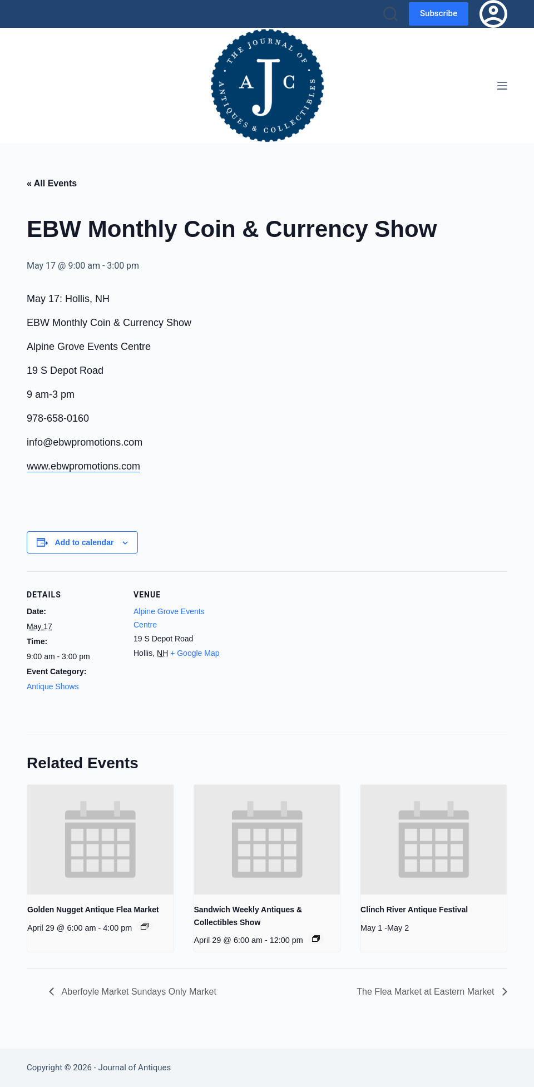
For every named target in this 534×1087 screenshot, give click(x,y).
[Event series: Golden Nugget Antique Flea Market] (145, 926)
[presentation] (100, 840)
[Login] (493, 14)
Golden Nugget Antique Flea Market (93, 909)
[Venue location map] (299, 648)
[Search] (390, 14)
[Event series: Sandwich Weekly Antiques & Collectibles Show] (316, 938)
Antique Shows (52, 686)
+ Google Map (194, 653)
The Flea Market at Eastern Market (427, 991)
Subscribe (438, 13)
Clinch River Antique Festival (414, 909)
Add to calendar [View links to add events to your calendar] (84, 542)
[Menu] (502, 86)
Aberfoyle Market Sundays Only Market (138, 991)
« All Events (52, 183)
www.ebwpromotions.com (83, 466)
